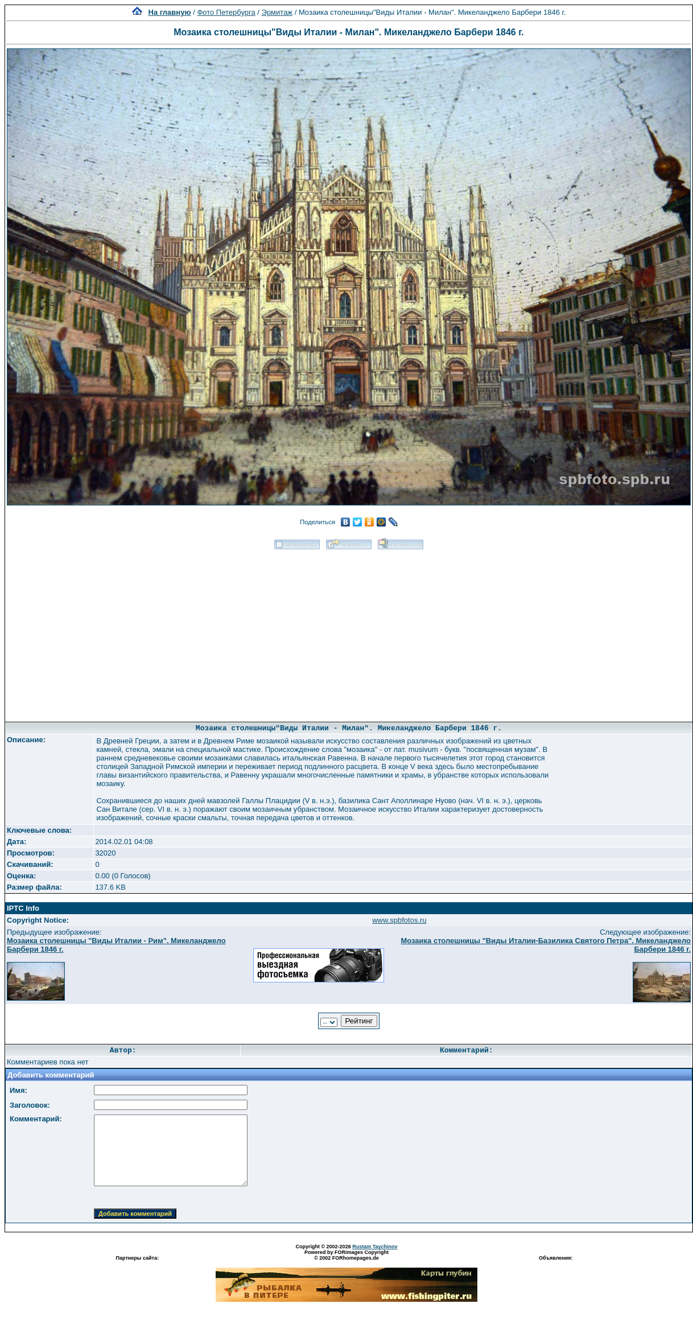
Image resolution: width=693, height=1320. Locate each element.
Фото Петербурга (226, 12)
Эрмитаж (277, 12)
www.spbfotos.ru (399, 920)
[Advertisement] (349, 632)
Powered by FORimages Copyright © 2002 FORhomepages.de (346, 1255)
